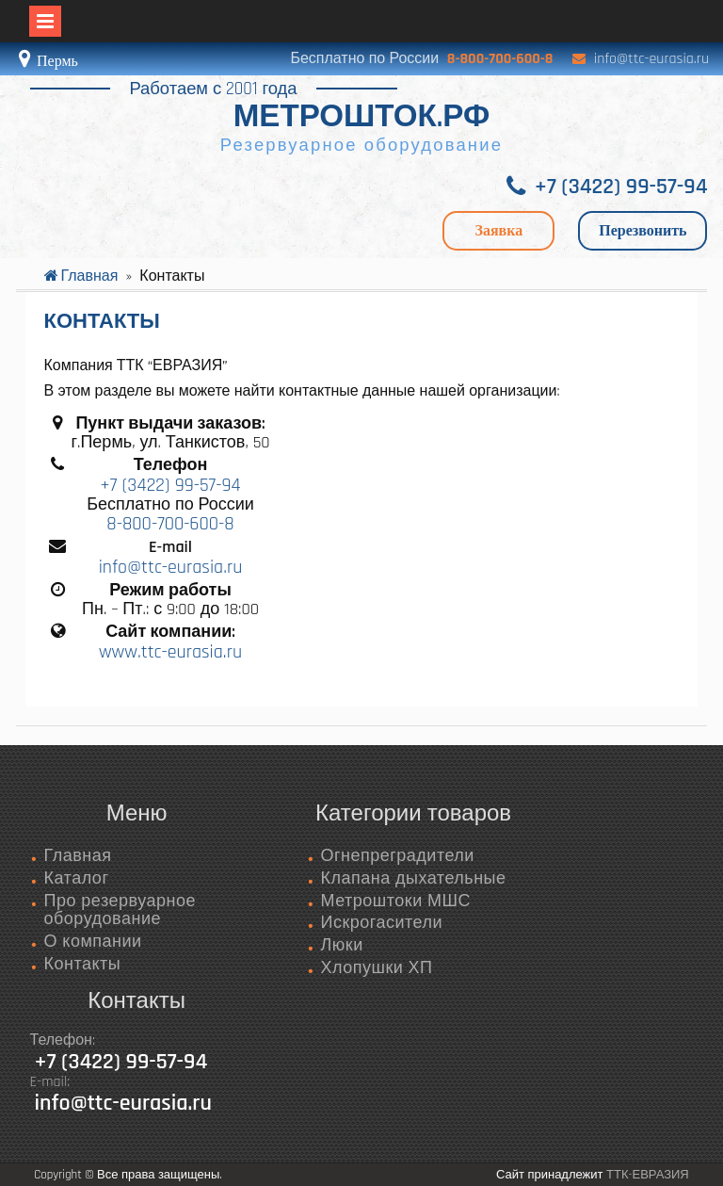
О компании (93, 941)
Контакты (82, 964)
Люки (341, 945)
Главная (78, 856)
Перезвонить (642, 230)
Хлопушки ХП (376, 968)
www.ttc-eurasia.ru (170, 652)
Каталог (76, 878)
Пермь (55, 61)
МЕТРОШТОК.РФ (361, 117)
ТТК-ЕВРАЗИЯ (647, 1174)
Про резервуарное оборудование (120, 910)
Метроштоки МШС (395, 901)
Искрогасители (381, 923)
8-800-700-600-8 (500, 59)
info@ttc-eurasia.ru (651, 59)
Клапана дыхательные (413, 878)
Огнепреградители (397, 856)
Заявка (498, 230)
